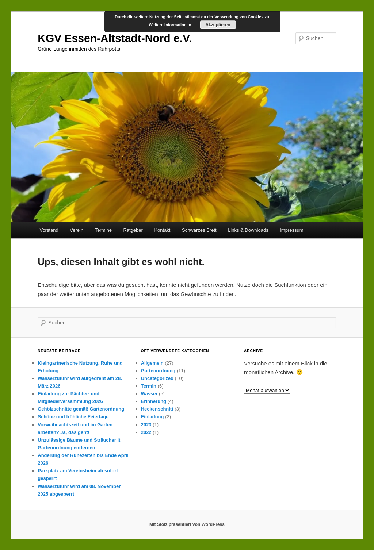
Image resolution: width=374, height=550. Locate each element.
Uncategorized (157, 378)
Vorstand (48, 230)
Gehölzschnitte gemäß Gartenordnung (81, 409)
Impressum (291, 230)
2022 (146, 432)
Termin (148, 386)
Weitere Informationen (170, 25)
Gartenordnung (158, 370)
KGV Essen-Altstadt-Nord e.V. (115, 38)
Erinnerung (153, 401)
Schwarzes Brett (199, 230)
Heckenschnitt (157, 409)
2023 (146, 424)
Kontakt (162, 230)
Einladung (152, 416)
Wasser (149, 393)
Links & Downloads (248, 230)
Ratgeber (132, 230)
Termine (103, 230)
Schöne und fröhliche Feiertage (73, 416)
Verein (76, 230)
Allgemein (152, 363)
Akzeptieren (217, 24)
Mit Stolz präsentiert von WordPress (187, 524)
